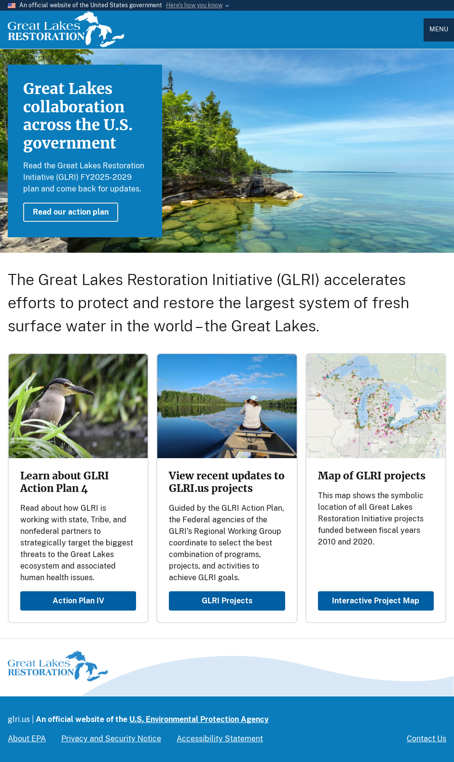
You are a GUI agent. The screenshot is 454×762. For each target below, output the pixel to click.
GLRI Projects (227, 600)
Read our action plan (71, 212)
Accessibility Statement (220, 738)
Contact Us (426, 738)
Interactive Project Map (375, 600)
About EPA (27, 738)
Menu (438, 29)
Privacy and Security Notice (111, 738)
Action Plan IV (78, 600)
